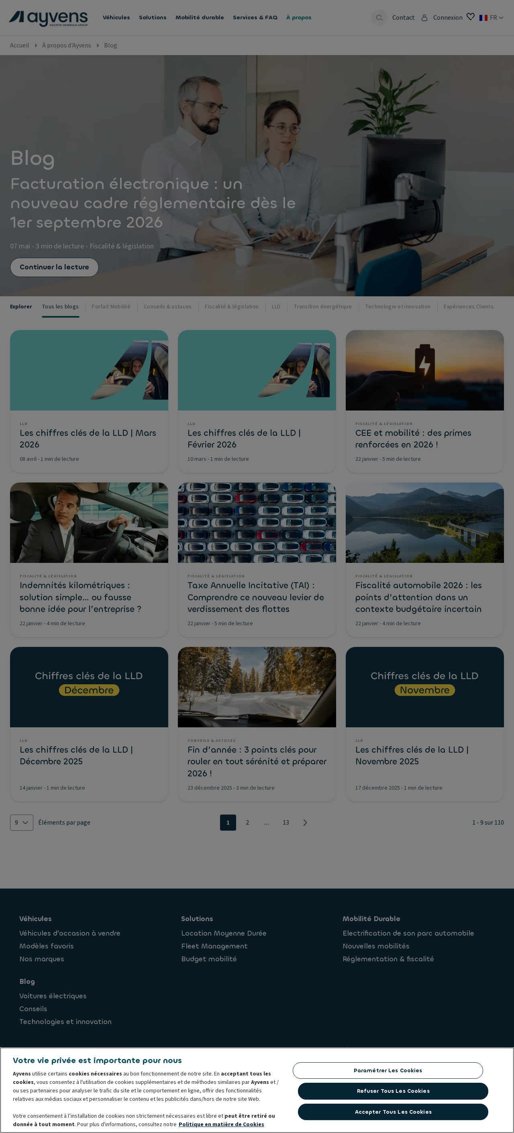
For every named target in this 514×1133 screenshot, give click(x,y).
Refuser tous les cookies (393, 1093)
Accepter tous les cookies (393, 1113)
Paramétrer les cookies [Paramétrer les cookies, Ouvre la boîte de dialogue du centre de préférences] (388, 1072)
